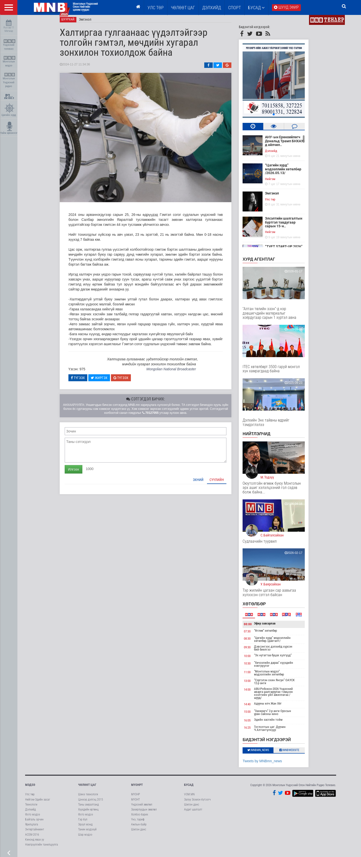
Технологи (31, 807)
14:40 (252, 707)
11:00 (252, 675)
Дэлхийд (211, 7)
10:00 (252, 659)
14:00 (252, 692)
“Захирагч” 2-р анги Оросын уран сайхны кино (277, 715)
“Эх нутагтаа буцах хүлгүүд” (278, 658)
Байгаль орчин (34, 822)
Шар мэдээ (85, 837)
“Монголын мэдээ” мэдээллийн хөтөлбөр (274, 675)
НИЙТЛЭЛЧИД (261, 437)
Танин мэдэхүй (87, 832)
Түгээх (83, 380)
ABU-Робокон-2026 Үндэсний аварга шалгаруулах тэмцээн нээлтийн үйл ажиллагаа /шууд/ (278, 696)
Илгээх (78, 472)
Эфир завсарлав (269, 626)
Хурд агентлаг (264, 262)
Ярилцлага (31, 827)
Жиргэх (104, 380)
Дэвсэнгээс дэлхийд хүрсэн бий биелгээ (278, 651)
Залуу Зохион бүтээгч (197, 802)
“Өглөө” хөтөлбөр (270, 633)
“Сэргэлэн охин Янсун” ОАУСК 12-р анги (279, 684)
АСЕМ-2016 (32, 837)
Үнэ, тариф (138, 822)
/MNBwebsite (294, 753)
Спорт (234, 7)
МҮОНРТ (137, 788)
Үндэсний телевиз (9, 44)
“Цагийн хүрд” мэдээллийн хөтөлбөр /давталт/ (277, 642)
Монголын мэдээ (9, 61)
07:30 (252, 634)
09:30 (252, 650)
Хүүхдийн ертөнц (88, 812)
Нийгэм (275, 182)
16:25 (252, 730)
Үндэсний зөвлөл (141, 807)
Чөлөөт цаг (87, 788)
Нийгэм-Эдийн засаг (37, 802)
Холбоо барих (139, 817)
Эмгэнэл (90, 22)
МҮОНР (135, 797)
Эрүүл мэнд (85, 827)
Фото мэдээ (32, 817)
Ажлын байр (139, 827)
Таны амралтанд (88, 807)
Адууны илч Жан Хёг (273, 706)
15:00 (252, 714)
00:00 (253, 627)
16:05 (252, 723)
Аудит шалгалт (193, 812)
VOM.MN (189, 797)
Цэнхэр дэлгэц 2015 (90, 802)
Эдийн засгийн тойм (273, 722)
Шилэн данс (138, 832)
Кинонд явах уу (34, 842)
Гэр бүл (82, 822)
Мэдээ (30, 788)
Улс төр (156, 7)
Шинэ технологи (88, 797)
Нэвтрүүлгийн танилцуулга (41, 847)
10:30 (252, 666)
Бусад (256, 7)
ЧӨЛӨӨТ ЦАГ (183, 7)
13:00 (252, 684)
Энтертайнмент (34, 832)
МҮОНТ (135, 802)
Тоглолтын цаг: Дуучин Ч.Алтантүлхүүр (275, 731)
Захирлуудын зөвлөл (144, 812)
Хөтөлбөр (259, 607)
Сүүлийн (222, 482)
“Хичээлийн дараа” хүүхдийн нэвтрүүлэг (278, 667)
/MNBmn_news (263, 753)
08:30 (252, 641)
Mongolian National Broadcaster (176, 372)
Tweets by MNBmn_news (267, 764)
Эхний (203, 482)
